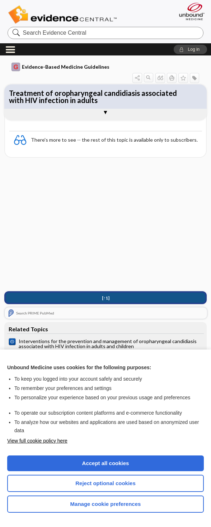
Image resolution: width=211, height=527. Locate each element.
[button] (190, 49)
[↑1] (105, 298)
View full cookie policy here (37, 441)
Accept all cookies (105, 463)
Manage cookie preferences (105, 504)
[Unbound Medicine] (189, 11)
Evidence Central (64, 14)
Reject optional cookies (105, 483)
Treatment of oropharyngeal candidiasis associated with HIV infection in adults (93, 96)
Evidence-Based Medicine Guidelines (60, 67)
